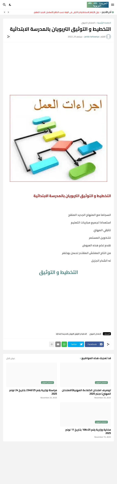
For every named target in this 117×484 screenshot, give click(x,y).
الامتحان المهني (88, 23)
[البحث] (4, 4)
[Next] (4, 12)
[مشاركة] (8, 36)
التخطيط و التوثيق (58, 272)
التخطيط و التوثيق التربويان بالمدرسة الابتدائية (71, 333)
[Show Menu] (113, 4)
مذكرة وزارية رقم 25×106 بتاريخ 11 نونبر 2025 (88, 431)
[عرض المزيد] (52, 344)
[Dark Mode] (10, 4)
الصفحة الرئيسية (104, 23)
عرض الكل (10, 358)
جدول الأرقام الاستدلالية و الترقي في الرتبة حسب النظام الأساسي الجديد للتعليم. (65, 12)
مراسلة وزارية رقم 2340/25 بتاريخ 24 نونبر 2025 (33, 392)
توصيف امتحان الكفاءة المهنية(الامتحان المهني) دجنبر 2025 (86, 392)
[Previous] (8, 12)
